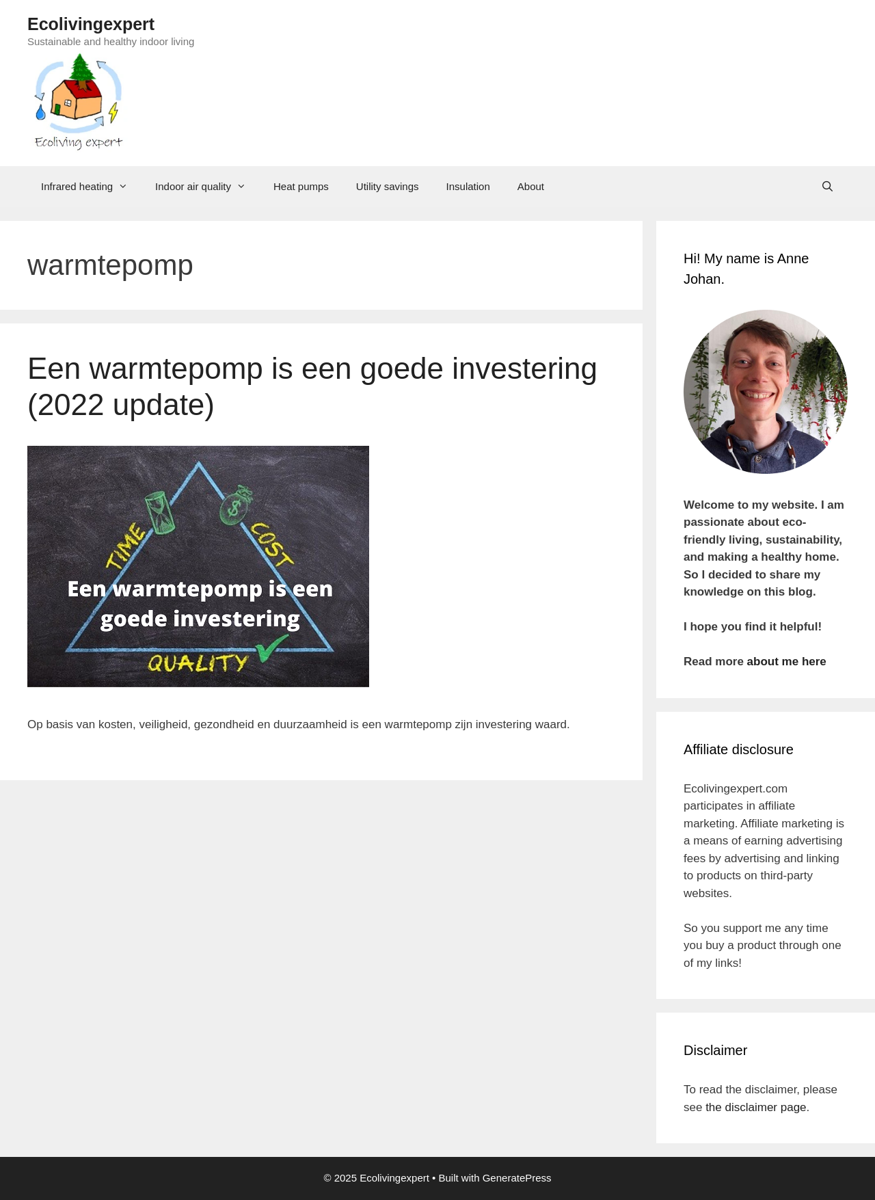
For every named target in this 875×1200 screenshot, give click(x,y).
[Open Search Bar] (827, 186)
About (530, 186)
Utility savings (387, 186)
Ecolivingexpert (90, 24)
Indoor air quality (207, 186)
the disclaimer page (755, 1107)
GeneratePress (517, 1178)
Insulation (468, 186)
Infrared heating (91, 186)
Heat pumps (301, 186)
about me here (786, 661)
